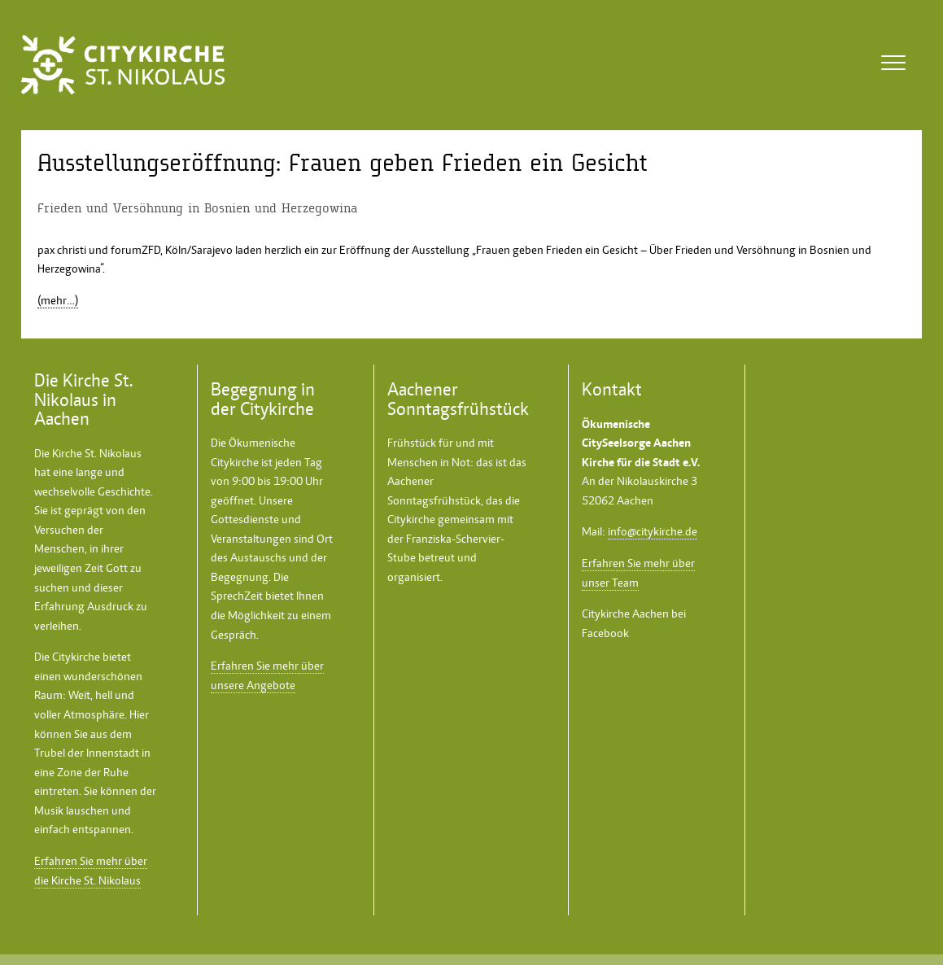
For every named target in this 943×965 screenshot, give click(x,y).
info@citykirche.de (652, 531)
